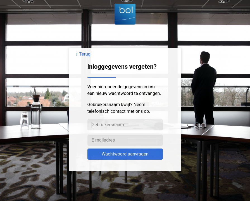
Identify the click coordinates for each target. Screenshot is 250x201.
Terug (85, 54)
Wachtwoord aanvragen (125, 154)
